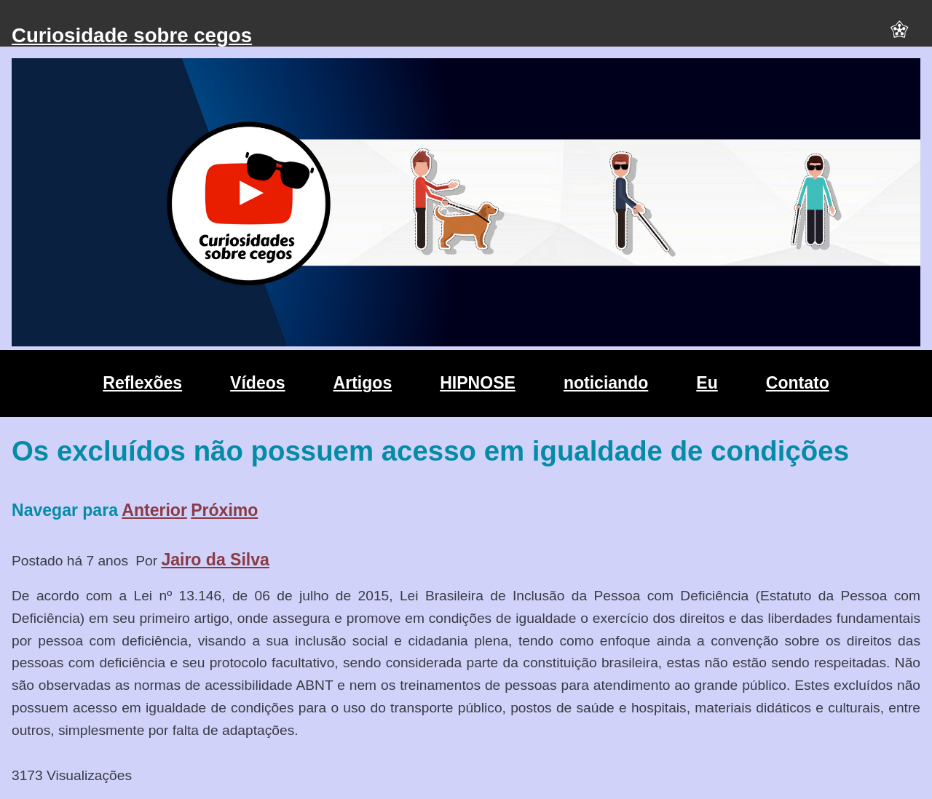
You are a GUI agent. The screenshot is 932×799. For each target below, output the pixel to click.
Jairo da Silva (215, 559)
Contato (797, 382)
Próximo (224, 510)
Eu (706, 382)
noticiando (606, 382)
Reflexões (142, 382)
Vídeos (257, 382)
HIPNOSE (478, 382)
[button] (899, 35)
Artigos (362, 382)
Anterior (154, 510)
